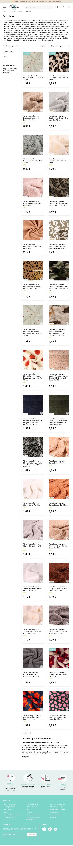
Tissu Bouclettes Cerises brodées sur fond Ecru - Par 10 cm (33, 78)
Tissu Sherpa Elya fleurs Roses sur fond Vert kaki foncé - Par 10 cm (58, 717)
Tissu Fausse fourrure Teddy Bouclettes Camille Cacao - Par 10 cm (58, 589)
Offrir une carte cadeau (57, 804)
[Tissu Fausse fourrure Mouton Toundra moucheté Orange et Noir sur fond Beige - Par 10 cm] (59, 360)
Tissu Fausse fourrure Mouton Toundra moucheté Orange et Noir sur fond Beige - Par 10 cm (58, 377)
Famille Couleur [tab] (8, 52)
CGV (5, 812)
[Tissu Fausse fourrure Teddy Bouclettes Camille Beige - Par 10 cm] (59, 530)
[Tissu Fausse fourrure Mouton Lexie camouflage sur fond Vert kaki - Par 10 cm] (59, 270)
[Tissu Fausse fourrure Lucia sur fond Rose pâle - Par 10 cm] (33, 187)
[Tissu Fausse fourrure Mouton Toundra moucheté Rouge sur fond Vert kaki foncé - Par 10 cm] (59, 405)
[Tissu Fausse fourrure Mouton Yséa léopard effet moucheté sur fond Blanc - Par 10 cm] (33, 447)
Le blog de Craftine (10, 807)
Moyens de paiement (33, 815)
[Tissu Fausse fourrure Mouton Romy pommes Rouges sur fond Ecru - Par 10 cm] (33, 360)
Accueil (5, 11)
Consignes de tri (9, 817)
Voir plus (25, 757)
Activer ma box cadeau (57, 809)
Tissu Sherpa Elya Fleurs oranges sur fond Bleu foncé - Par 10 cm (32, 717)
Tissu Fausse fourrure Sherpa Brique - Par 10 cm (58, 504)
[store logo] (14, 7)
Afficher (24, 733)
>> (57, 1)
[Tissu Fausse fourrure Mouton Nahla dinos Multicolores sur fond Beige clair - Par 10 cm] (59, 315)
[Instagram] (50, 829)
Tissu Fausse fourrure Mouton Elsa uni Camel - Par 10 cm (32, 246)
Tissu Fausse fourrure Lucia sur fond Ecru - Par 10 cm (58, 161)
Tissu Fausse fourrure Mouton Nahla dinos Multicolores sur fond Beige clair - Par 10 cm (57, 332)
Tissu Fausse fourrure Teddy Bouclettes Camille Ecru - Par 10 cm (32, 631)
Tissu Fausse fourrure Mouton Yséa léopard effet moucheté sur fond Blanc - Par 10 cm (32, 464)
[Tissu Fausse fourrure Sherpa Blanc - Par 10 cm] (33, 489)
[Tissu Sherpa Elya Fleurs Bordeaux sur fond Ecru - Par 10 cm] (59, 658)
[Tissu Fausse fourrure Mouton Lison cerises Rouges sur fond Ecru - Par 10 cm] (33, 315)
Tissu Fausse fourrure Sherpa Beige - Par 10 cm (58, 462)
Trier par (54, 46)
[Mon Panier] (68, 7)
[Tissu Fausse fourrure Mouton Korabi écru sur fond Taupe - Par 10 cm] (59, 230)
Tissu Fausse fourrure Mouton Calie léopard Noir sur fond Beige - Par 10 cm (58, 203)
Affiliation (53, 817)
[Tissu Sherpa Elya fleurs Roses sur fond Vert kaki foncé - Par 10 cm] (59, 701)
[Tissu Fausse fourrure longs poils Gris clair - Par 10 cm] (33, 145)
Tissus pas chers (55, 815)
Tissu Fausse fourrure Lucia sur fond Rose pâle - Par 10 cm (32, 203)
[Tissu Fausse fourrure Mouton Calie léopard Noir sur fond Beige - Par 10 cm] (59, 187)
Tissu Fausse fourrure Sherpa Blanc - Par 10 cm (32, 504)
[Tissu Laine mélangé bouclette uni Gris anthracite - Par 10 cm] (33, 658)
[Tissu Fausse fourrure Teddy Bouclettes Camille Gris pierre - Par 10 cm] (59, 615)
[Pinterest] (56, 829)
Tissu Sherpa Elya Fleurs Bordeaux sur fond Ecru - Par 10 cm (58, 674)
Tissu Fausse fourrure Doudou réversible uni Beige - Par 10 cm (31, 118)
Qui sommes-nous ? (10, 804)
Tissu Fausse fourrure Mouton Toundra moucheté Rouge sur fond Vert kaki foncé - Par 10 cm (58, 422)
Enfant (20, 11)
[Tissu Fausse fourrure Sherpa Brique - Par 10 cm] (59, 489)
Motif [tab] (5, 57)
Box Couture (54, 812)
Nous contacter (32, 807)
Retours (29, 812)
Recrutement (8, 809)
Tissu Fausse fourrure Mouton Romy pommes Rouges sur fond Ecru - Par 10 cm (32, 377)
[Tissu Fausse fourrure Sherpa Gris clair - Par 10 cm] (33, 530)
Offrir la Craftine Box (56, 807)
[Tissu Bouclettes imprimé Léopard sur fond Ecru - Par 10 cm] (59, 62)
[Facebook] (44, 829)
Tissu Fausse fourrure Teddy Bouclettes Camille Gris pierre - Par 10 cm (58, 631)
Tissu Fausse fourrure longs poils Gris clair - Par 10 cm (32, 161)
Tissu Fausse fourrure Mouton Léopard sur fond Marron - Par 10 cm (32, 286)
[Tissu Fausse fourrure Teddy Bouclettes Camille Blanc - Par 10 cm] (33, 573)
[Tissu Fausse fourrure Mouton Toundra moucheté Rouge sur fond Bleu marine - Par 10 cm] (33, 405)
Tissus (13, 11)
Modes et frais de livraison (12, 815)
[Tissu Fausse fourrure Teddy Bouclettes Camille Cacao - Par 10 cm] (59, 573)
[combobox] (37, 7)
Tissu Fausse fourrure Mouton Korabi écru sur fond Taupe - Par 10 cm (57, 246)
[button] (56, 7)
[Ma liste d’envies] (62, 7)
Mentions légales (32, 804)
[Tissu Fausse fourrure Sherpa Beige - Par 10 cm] (59, 447)
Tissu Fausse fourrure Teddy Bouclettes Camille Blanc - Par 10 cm (32, 589)
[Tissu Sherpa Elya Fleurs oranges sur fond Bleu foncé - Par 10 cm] (33, 701)
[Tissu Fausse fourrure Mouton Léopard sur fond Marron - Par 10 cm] (33, 270)
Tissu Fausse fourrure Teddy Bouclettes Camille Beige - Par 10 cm (58, 546)
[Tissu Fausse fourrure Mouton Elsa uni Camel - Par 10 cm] (33, 230)
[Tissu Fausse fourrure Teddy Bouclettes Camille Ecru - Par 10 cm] (33, 615)
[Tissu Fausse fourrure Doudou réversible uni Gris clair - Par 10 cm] (59, 102)
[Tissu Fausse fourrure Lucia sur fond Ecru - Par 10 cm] (59, 145)
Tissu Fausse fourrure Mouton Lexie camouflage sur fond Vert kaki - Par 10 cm (58, 287)
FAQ (28, 809)
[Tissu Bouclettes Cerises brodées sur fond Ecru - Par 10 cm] (33, 62)
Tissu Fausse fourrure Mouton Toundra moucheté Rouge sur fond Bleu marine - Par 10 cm (33, 422)
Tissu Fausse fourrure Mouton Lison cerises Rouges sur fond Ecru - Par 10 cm (32, 332)
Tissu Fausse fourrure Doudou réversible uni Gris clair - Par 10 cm (58, 118)
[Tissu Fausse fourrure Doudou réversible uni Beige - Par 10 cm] (33, 102)
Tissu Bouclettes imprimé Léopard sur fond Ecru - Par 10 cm (59, 78)
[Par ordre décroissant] (69, 46)
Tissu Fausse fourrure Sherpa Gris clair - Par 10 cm (32, 546)
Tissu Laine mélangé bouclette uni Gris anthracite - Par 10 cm (31, 674)
